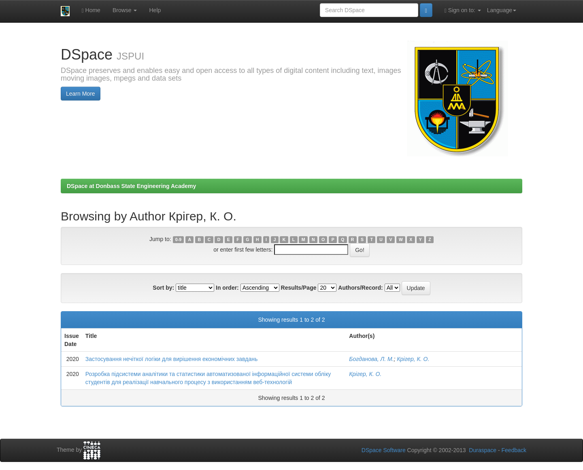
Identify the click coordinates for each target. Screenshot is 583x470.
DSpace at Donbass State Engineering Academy (131, 186)
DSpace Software (384, 450)
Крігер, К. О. (413, 359)
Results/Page (299, 287)
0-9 (178, 239)
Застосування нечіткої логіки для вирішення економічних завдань (171, 359)
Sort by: (163, 287)
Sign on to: (463, 10)
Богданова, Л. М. (371, 359)
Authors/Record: (360, 287)
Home (91, 10)
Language (501, 10)
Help (155, 10)
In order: (227, 287)
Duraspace (482, 450)
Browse (125, 10)
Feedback (514, 450)
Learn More (80, 93)
